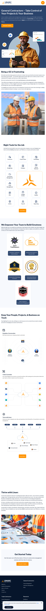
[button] (43, 2)
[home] (6, 3)
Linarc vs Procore (5, 588)
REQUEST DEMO (7, 25)
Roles (24, 587)
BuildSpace (25, 599)
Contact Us (4, 592)
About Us (3, 584)
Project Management (27, 583)
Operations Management (28, 585)
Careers (3, 590)
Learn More (22, 210)
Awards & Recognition (6, 586)
